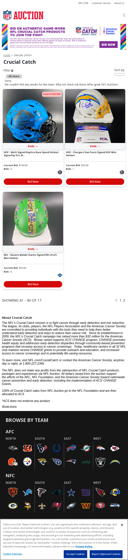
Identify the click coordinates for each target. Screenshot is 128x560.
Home (6, 55)
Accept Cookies (75, 554)
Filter (8, 70)
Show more (9, 406)
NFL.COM (83, 3)
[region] (64, 539)
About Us (119, 3)
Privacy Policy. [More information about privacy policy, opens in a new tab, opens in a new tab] (84, 546)
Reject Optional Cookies (106, 554)
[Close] (122, 525)
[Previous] (116, 300)
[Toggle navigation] (124, 15)
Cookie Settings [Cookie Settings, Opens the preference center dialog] (12, 553)
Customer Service (101, 3)
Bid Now (33, 181)
